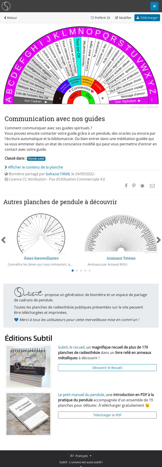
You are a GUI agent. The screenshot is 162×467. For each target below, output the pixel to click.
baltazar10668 (58, 173)
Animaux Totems (121, 258)
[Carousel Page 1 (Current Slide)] (73, 271)
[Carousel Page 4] (85, 271)
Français (80, 456)
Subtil (63, 462)
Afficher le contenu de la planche (34, 167)
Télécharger (147, 18)
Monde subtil (36, 158)
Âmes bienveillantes (41, 258)
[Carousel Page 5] (90, 271)
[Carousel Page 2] (77, 271)
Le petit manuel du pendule (81, 394)
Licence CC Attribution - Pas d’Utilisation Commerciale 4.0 (55, 179)
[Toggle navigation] (154, 6)
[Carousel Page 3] (81, 271)
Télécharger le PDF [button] (107, 415)
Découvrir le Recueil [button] (107, 367)
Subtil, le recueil (71, 347)
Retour (10, 18)
